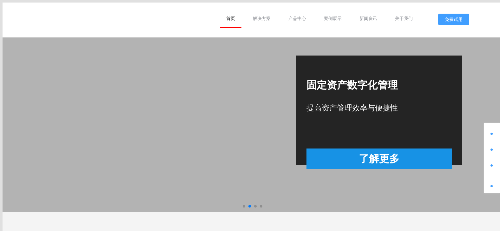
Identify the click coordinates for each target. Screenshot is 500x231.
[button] (244, 206)
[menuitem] (230, 18)
